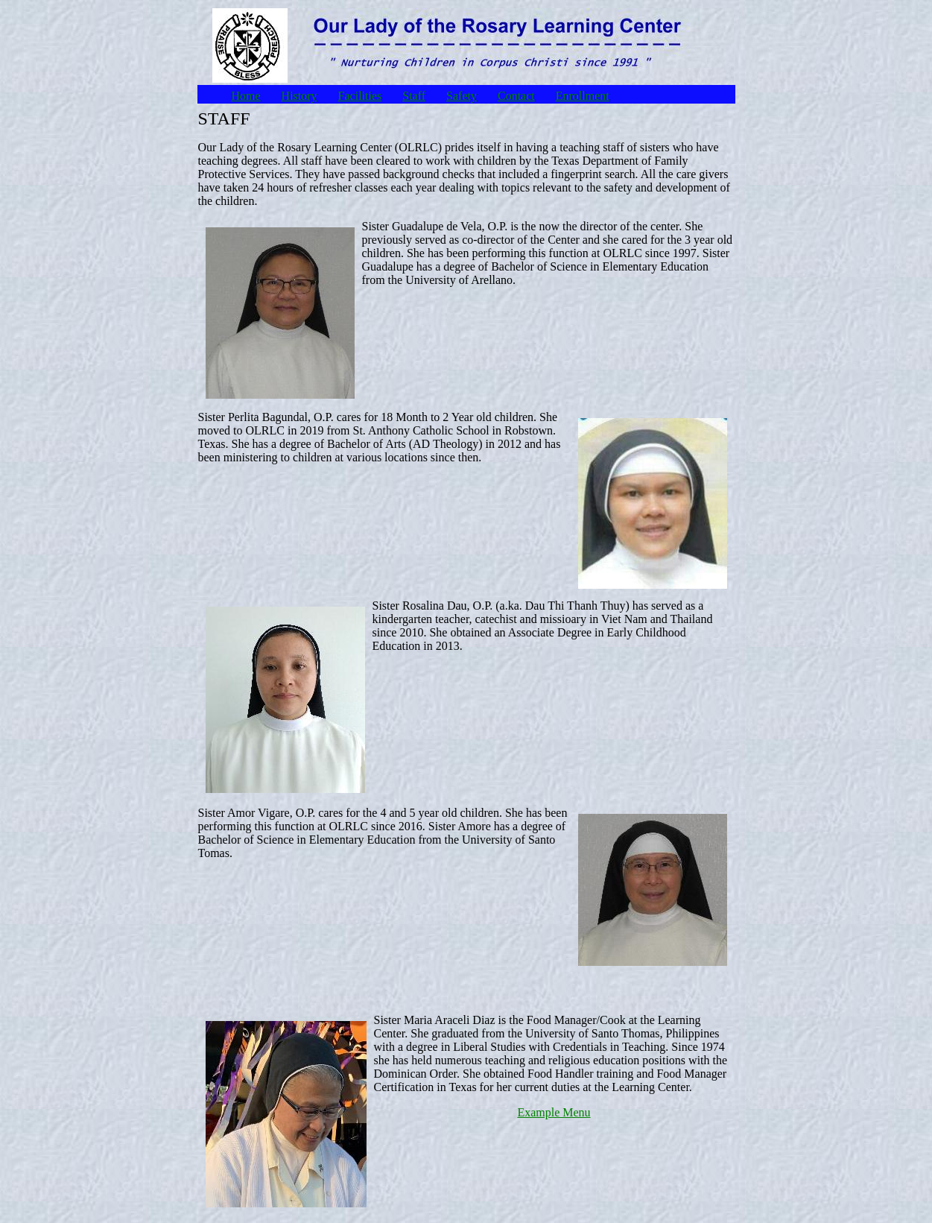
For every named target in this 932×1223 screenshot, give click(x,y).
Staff (413, 95)
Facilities (360, 95)
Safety (461, 95)
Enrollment (582, 95)
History (299, 95)
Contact (516, 95)
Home (246, 95)
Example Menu (553, 1112)
